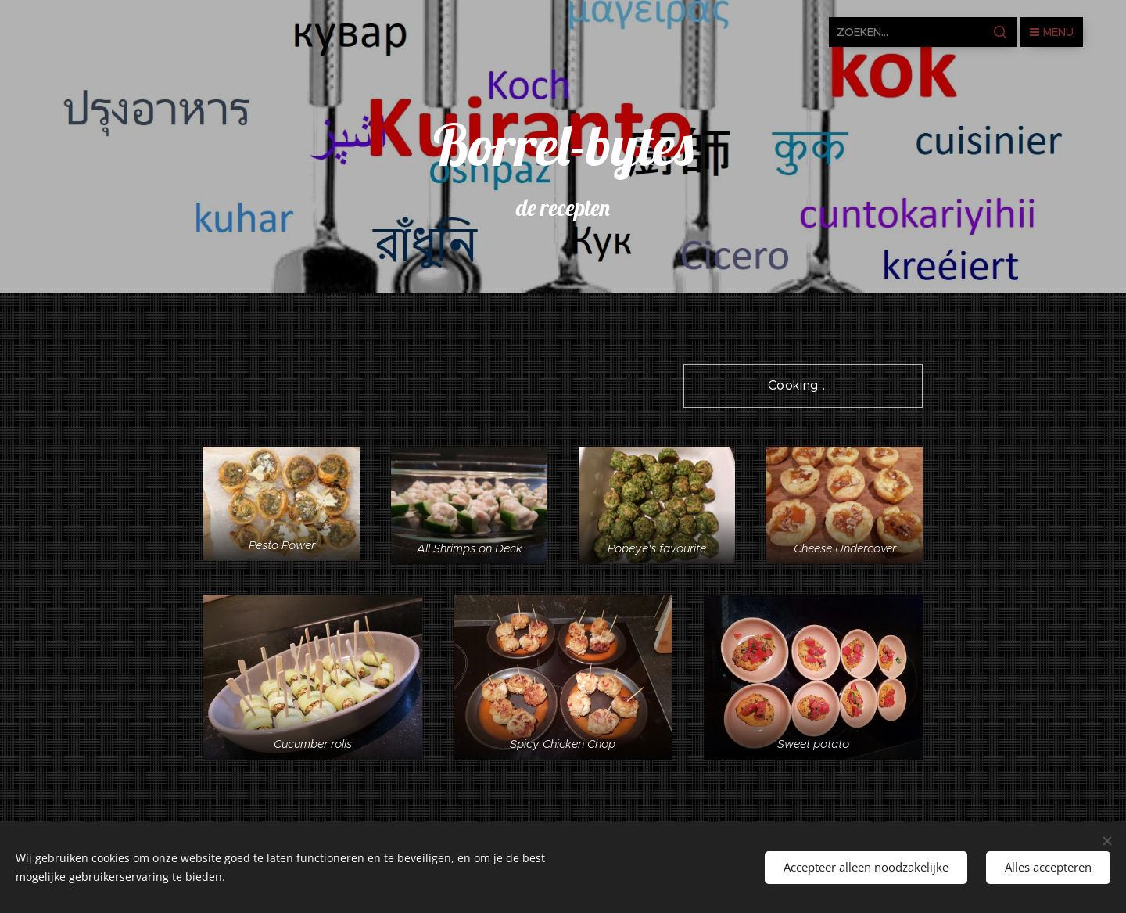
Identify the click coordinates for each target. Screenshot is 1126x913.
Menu (1052, 32)
